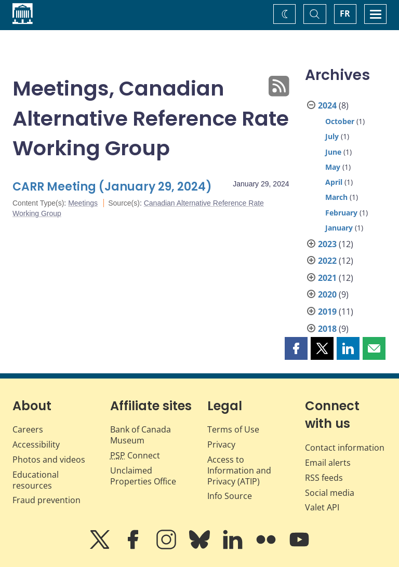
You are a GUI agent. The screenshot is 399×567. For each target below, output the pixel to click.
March (336, 197)
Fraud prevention (46, 500)
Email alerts (328, 462)
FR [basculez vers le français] (345, 13)
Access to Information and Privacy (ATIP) (239, 470)
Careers (27, 429)
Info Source (229, 496)
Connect (135, 455)
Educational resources (35, 480)
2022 (327, 260)
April (333, 182)
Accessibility (36, 444)
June (333, 152)
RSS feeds (324, 477)
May (332, 167)
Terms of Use (233, 429)
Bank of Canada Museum (140, 435)
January (339, 228)
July (332, 136)
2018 (327, 328)
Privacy (221, 444)
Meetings (83, 203)
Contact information (344, 447)
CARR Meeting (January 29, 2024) (112, 187)
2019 (327, 311)
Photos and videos (48, 459)
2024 (327, 105)
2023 (327, 244)
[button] (296, 348)
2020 (327, 294)
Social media (329, 492)
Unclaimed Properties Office (143, 476)
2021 (327, 278)
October (339, 121)
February (341, 213)
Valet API (322, 507)
